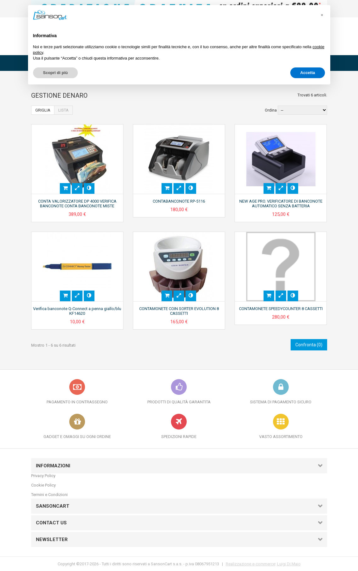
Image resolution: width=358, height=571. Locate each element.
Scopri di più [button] (55, 72)
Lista (63, 110)
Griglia (42, 110)
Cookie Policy (43, 485)
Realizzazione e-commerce (250, 564)
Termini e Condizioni (49, 494)
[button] (322, 15)
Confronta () (308, 344)
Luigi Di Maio (289, 564)
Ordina (271, 110)
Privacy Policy (43, 475)
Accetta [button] (307, 72)
